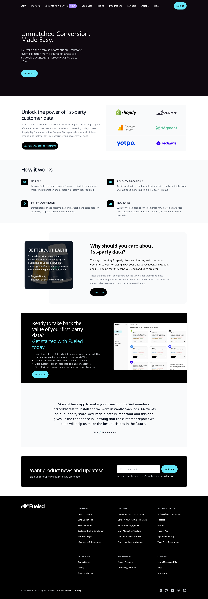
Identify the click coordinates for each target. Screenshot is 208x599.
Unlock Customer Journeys (130, 536)
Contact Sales (84, 562)
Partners (131, 5)
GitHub (160, 525)
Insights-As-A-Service (61, 6)
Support (161, 519)
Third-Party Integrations (168, 542)
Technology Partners (127, 567)
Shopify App (162, 531)
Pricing (100, 5)
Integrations (115, 5)
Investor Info (163, 573)
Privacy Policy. (170, 476)
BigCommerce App (165, 536)
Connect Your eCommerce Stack (132, 519)
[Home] (23, 6)
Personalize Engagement (129, 525)
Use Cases (86, 5)
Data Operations (85, 519)
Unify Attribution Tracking (129, 531)
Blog (159, 567)
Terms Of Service (63, 590)
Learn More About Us (167, 562)
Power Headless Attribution (130, 542)
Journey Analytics (85, 536)
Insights (145, 5)
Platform (36, 5)
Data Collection (85, 514)
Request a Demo (85, 573)
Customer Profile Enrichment (91, 531)
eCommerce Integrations (89, 542)
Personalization (85, 525)
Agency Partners (125, 562)
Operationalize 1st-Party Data (131, 514)
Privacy (78, 590)
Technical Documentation (168, 514)
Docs (156, 5)
